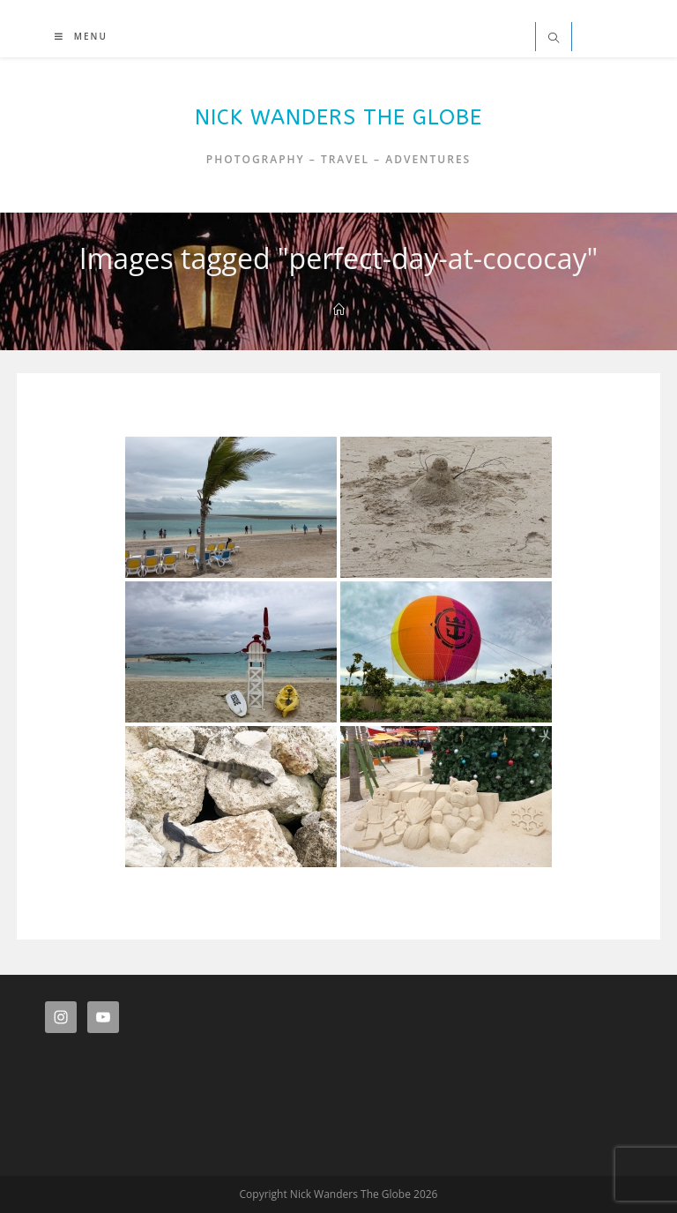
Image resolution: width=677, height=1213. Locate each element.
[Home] (339, 310)
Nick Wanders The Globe (338, 117)
